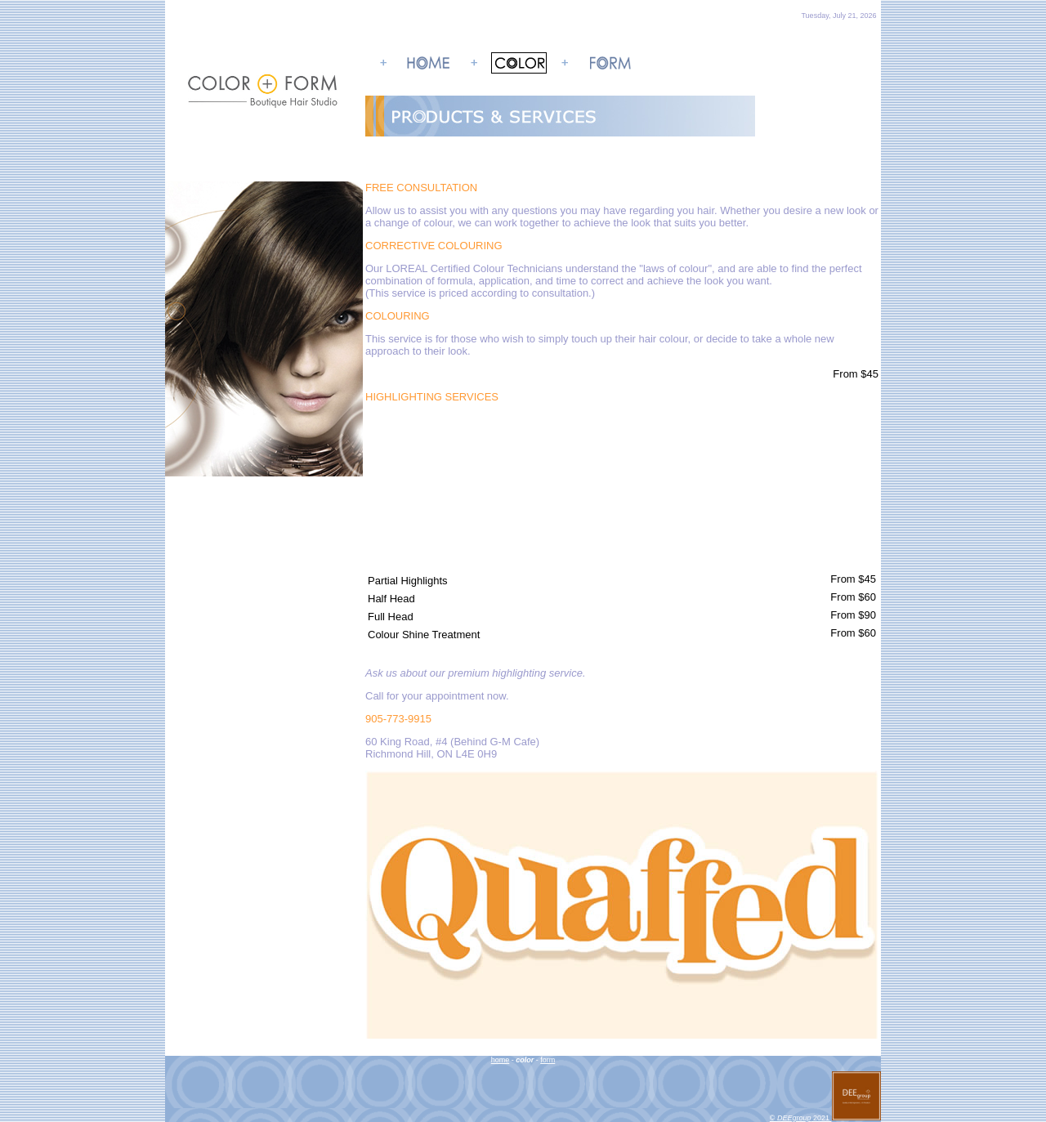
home (500, 1060)
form (547, 1060)
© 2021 (825, 1118)
